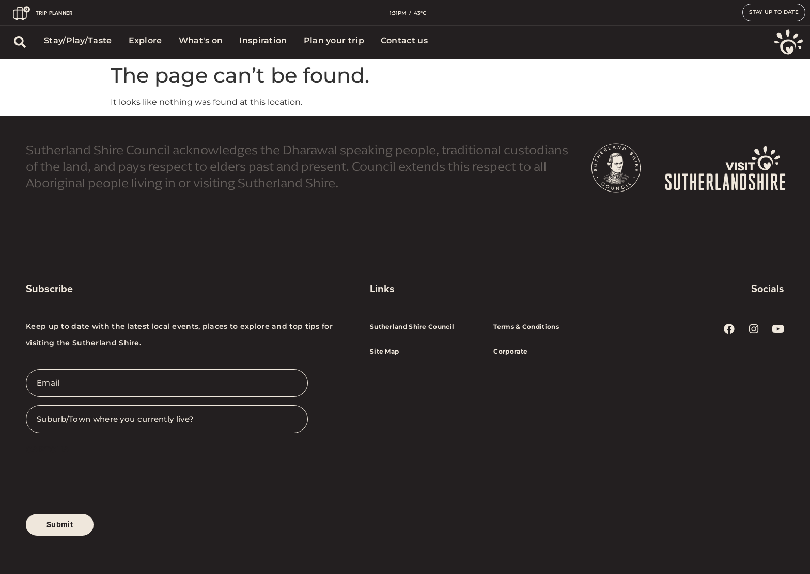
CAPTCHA (47, 449)
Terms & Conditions (525, 326)
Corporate (510, 351)
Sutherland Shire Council (412, 326)
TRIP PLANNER (54, 13)
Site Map (384, 351)
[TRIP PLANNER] (21, 13)
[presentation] (104, 482)
